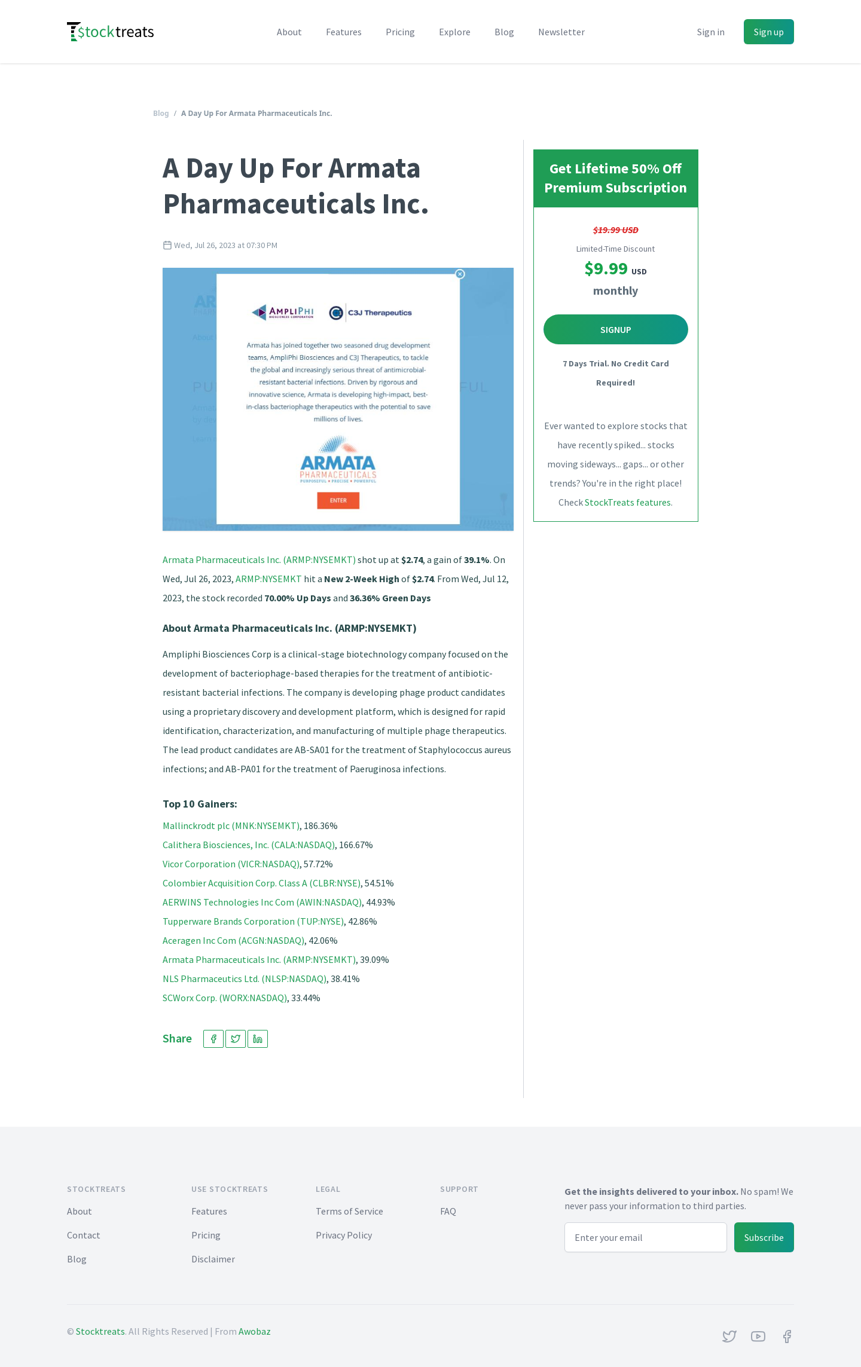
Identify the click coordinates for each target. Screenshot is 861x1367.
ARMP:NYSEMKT (269, 579)
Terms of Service (349, 1211)
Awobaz (255, 1331)
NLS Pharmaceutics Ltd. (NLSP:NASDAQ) (244, 978)
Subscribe (764, 1237)
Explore (455, 32)
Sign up (769, 32)
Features (344, 32)
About (289, 32)
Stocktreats (100, 1331)
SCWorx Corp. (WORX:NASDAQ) (225, 998)
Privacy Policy (344, 1235)
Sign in (711, 32)
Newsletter (561, 32)
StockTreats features (628, 502)
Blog (504, 32)
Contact (83, 1235)
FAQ (448, 1211)
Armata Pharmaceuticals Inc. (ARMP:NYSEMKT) (259, 559)
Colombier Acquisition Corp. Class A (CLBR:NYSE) (262, 883)
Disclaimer (213, 1259)
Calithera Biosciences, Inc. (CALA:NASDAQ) (249, 845)
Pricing (400, 32)
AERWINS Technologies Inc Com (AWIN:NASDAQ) (262, 902)
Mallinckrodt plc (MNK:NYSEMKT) (231, 825)
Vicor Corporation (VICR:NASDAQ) (231, 864)
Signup (615, 329)
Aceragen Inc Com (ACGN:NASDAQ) (233, 940)
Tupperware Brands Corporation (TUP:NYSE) (253, 921)
